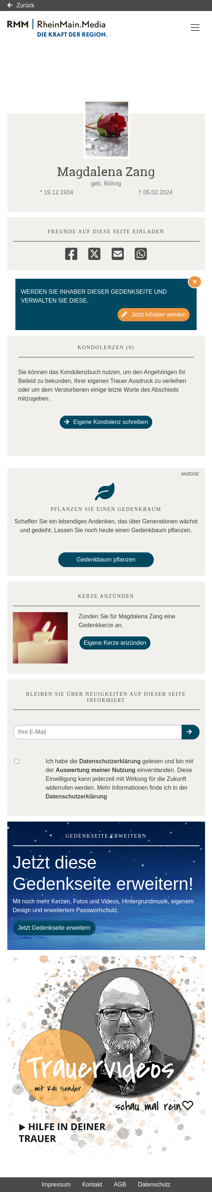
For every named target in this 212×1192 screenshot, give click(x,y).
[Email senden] (97, 732)
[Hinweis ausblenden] (195, 281)
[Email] (118, 252)
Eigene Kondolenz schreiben (106, 422)
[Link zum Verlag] (70, 28)
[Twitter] (94, 252)
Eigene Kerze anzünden (115, 643)
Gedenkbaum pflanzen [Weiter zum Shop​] (106, 559)
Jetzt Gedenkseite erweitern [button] (54, 928)
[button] (191, 732)
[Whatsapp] (141, 252)
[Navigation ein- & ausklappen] (195, 27)
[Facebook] (71, 252)
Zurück (20, 5)
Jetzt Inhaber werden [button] (153, 314)
